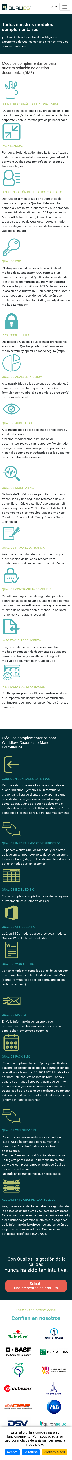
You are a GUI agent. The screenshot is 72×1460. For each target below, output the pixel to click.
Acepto (12, 1452)
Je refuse (30, 1452)
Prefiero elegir (54, 1452)
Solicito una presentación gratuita (36, 1285)
